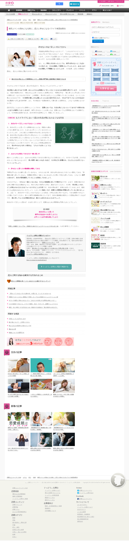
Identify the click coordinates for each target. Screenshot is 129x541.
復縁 (13, 518)
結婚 (13, 534)
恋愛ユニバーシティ (48, 242)
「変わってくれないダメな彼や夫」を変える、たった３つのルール (30, 293)
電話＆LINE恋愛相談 (18, 494)
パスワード (95, 32)
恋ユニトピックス (51, 14)
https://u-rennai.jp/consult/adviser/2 (37, 260)
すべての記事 (10, 14)
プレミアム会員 (105, 218)
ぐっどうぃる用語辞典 (52, 495)
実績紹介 (47, 508)
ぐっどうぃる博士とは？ (52, 490)
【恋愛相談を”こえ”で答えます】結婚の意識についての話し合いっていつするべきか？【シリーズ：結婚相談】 (106, 131)
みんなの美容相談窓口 (19, 512)
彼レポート (103, 193)
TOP (9, 10)
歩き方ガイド (81, 509)
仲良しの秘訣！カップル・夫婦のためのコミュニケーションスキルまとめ (33, 226)
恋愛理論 (15, 507)
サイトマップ (119, 1)
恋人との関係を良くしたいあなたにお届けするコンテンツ (30, 281)
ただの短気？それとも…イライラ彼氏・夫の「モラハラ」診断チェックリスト (33, 304)
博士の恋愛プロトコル (67, 14)
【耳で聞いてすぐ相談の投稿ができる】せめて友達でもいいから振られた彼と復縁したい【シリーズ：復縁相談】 (106, 138)
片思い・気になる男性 (19, 532)
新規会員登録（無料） (108, 5)
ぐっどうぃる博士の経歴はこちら (37, 254)
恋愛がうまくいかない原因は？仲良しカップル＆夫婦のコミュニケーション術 (33, 297)
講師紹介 (89, 14)
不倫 (13, 525)
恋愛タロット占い (106, 185)
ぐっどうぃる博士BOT (86, 493)
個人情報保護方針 (83, 519)
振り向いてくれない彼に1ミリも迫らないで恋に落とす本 (50, 248)
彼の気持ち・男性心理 (19, 522)
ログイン (121, 5)
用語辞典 (80, 14)
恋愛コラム (15, 509)
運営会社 (80, 521)
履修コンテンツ (23, 14)
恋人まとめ (103, 176)
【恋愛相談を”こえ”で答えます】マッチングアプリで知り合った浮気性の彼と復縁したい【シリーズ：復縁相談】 (106, 118)
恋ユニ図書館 (104, 227)
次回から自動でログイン (101, 38)
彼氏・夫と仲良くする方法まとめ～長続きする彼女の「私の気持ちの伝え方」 (33, 307)
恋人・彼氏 (15, 527)
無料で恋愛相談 (17, 496)
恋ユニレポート (37, 14)
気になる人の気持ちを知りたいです (20, 325)
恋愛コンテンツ (17, 502)
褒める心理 (12, 329)
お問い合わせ (111, 1)
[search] (34, 4)
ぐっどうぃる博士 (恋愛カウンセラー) (38, 235)
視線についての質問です (16, 332)
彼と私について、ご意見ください (19, 322)
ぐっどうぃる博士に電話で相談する (54, 267)
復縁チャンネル (50, 497)
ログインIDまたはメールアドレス (103, 27)
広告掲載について (50, 511)
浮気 (13, 520)
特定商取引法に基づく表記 (85, 517)
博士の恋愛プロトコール (52, 493)
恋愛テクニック (17, 505)
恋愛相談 (15, 491)
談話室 (102, 235)
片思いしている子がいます (17, 319)
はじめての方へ (82, 505)
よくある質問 (102, 1)
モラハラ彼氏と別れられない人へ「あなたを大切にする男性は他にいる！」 (33, 300)
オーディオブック (106, 201)
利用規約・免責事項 (83, 514)
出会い (14, 537)
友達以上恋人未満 (18, 530)
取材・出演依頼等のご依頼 (53, 506)
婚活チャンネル (50, 500)
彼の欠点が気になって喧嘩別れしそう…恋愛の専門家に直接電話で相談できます (39, 79)
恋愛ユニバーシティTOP (20, 488)
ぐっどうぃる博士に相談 (20, 499)
